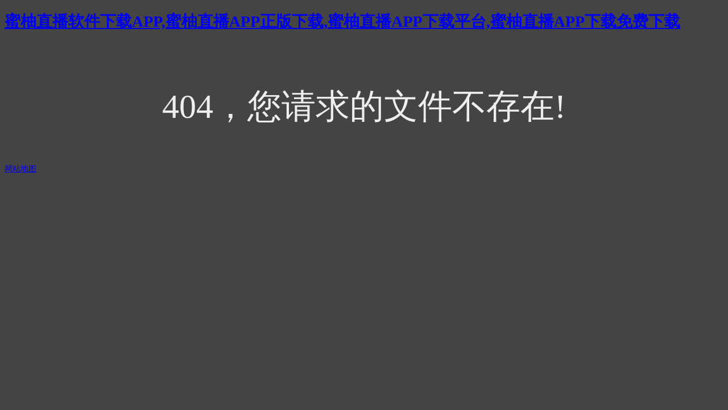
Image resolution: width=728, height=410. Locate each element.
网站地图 (20, 169)
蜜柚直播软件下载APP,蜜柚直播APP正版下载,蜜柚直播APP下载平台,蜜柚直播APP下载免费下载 (342, 21)
